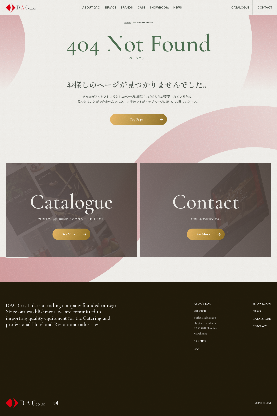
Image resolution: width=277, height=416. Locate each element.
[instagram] (56, 403)
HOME (127, 22)
